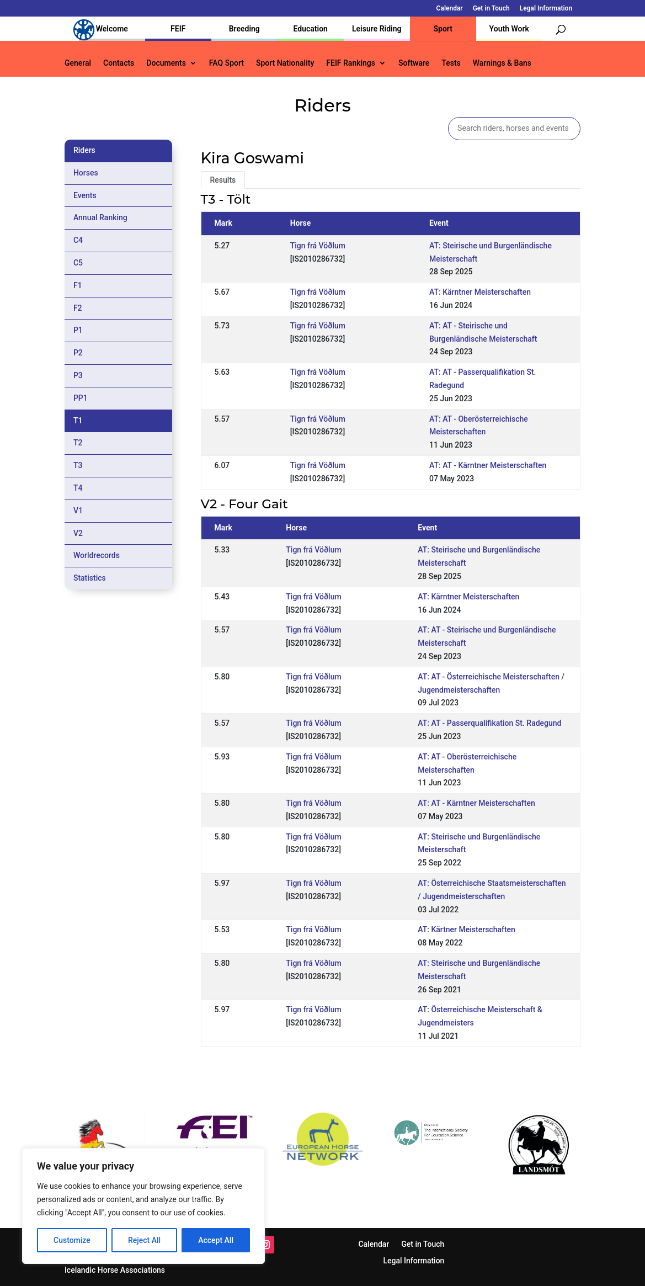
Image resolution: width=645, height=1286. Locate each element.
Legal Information (546, 8)
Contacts (118, 63)
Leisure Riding (377, 28)
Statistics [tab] (89, 577)
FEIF (177, 28)
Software (413, 63)
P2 (78, 352)
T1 (78, 420)
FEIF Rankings (350, 63)
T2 (78, 442)
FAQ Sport (226, 63)
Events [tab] (85, 195)
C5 (78, 262)
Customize (72, 1240)
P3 (78, 375)
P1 (78, 330)
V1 (78, 510)
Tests (450, 63)
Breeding (244, 28)
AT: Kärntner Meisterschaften (480, 292)
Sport (443, 28)
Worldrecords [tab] (96, 555)
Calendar (449, 8)
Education (311, 28)
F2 (77, 308)
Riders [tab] (84, 150)
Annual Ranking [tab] (100, 217)
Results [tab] (223, 180)
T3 (78, 465)
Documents (166, 63)
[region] (143, 1206)
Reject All (144, 1240)
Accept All (215, 1240)
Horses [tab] (85, 172)
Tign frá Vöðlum (317, 245)
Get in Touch (491, 8)
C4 (78, 240)
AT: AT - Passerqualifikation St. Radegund (489, 723)
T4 (78, 487)
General (78, 63)
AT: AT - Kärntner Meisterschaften (487, 465)
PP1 (80, 398)
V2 (78, 533)
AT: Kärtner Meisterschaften (466, 929)
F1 (77, 285)
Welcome (112, 28)
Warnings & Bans (502, 63)
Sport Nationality (285, 63)
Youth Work (509, 28)
